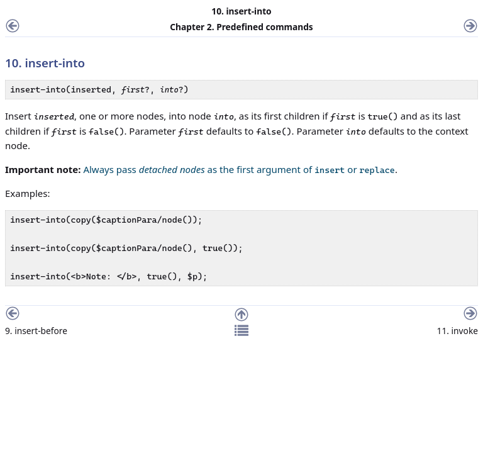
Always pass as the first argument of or (239, 169)
